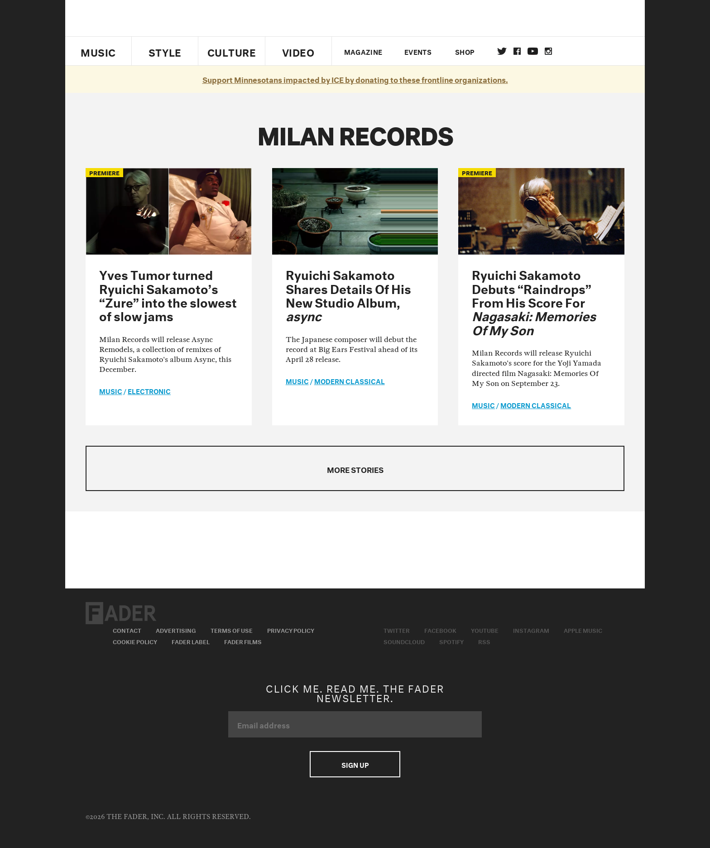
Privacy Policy (290, 629)
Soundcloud (404, 641)
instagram (548, 51)
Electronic (149, 390)
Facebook (440, 629)
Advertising (176, 629)
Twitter (502, 51)
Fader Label (191, 641)
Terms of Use (232, 629)
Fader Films (243, 641)
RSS (484, 641)
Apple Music (583, 629)
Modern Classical (349, 380)
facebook (517, 51)
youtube (533, 51)
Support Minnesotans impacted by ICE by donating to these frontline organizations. (355, 78)
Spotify (451, 641)
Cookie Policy (135, 641)
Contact (127, 629)
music (110, 390)
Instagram (531, 629)
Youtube (485, 629)
